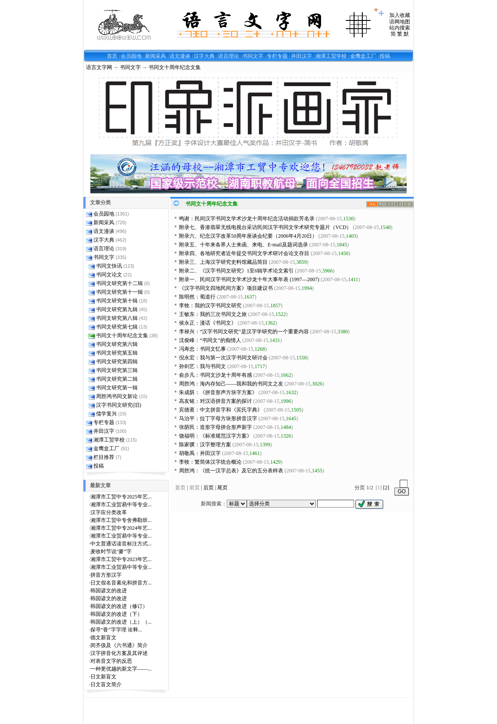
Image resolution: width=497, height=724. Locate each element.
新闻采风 (155, 56)
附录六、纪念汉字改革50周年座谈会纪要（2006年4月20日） (248, 236)
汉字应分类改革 (108, 512)
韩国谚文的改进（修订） (119, 606)
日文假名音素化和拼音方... (121, 583)
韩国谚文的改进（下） (116, 614)
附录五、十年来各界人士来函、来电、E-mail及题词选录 (243, 245)
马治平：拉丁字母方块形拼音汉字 (218, 418)
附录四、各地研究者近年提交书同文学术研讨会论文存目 (244, 253)
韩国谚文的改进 (108, 591)
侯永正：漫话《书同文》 (207, 323)
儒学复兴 (106, 414)
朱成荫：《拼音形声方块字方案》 (218, 392)
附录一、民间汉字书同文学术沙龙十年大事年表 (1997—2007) (249, 279)
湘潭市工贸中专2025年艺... (121, 497)
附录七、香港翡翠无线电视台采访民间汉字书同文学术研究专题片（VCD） (265, 227)
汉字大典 (204, 56)
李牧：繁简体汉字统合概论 (210, 462)
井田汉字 (301, 56)
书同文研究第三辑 (117, 370)
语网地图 (399, 22)
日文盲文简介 (106, 684)
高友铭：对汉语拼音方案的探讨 (215, 401)
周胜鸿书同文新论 (117, 396)
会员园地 (131, 56)
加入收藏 (399, 15)
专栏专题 (277, 56)
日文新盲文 (103, 677)
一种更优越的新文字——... (121, 669)
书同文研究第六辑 (117, 344)
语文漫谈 (179, 56)
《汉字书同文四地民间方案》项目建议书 (226, 288)
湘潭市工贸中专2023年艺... (121, 559)
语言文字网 (99, 67)
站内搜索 (399, 28)
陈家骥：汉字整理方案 (205, 445)
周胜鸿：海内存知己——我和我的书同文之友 (231, 384)
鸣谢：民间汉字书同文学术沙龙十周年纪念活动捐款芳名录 (247, 219)
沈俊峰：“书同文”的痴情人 (210, 340)
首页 (112, 56)
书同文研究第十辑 (117, 301)
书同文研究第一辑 (117, 388)
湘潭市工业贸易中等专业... (121, 504)
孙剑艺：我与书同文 (202, 366)
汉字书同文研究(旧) (118, 405)
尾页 (222, 488)
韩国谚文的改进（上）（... (121, 622)
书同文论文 (109, 275)
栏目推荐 (103, 457)
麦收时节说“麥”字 (111, 551)
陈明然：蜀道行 (197, 297)
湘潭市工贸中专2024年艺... (121, 528)
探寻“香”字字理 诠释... (116, 630)
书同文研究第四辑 (117, 362)
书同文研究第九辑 (117, 309)
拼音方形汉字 (106, 575)
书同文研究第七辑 (117, 327)
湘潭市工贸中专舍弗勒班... (121, 520)
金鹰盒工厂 (363, 56)
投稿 (385, 56)
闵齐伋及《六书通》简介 (119, 645)
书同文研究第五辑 (117, 353)
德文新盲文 (103, 637)
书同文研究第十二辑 (119, 283)
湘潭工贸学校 (331, 56)
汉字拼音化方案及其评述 (119, 653)
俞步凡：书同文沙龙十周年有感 (215, 375)
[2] (386, 488)
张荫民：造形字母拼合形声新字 (215, 427)
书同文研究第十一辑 (119, 292)
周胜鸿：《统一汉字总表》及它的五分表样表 (231, 471)
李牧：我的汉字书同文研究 (210, 305)
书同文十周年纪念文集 (175, 67)
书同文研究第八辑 (117, 318)
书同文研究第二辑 (117, 379)
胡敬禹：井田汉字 (200, 453)
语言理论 (228, 56)
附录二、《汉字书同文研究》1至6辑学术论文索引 (236, 271)
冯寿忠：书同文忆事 (202, 349)
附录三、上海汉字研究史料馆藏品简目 (223, 262)
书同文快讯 (109, 266)
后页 (208, 488)
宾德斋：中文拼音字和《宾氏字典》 (220, 410)
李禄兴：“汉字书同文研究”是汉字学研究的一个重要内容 (244, 332)
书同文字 (252, 56)
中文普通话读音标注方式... (121, 544)
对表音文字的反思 (111, 661)
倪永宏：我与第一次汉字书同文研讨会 (223, 358)
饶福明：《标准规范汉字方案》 (215, 436)
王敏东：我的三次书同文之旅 (213, 314)
